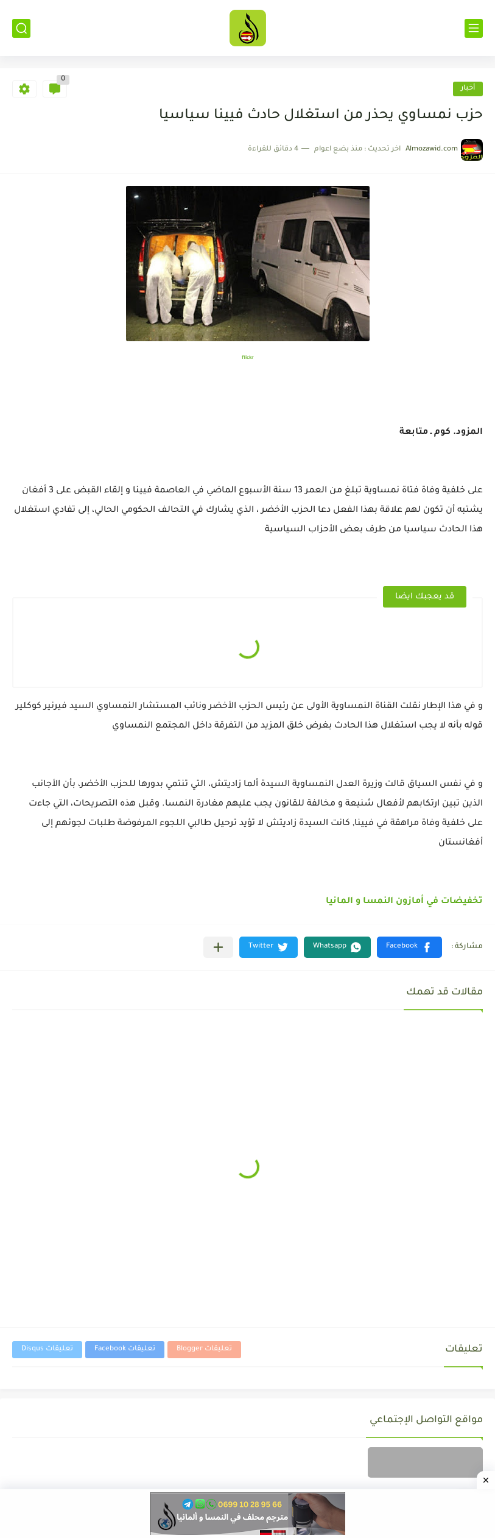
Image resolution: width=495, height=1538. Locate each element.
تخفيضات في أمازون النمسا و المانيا (404, 902)
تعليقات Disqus (47, 1349)
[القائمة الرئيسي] (474, 28)
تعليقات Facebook (124, 1349)
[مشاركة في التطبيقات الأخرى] (218, 947)
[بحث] (21, 28)
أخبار (468, 89)
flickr (248, 358)
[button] (409, 947)
